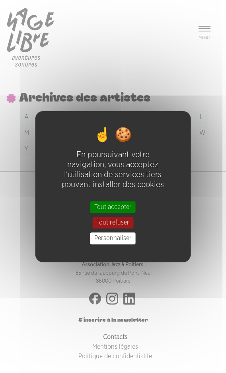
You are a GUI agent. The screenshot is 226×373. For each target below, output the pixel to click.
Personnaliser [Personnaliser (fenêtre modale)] (113, 238)
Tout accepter (113, 207)
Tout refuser (112, 222)
